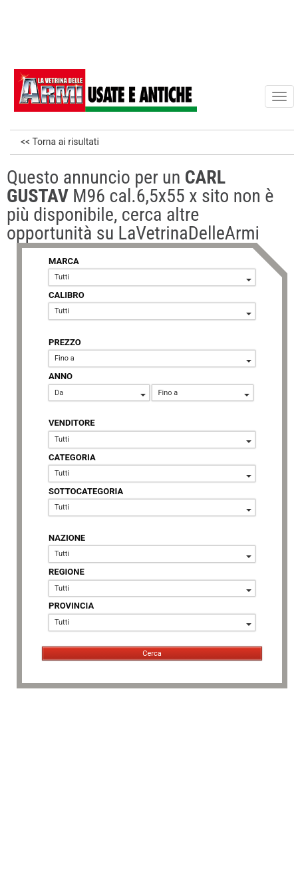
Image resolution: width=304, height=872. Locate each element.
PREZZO (65, 342)
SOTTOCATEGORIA (86, 491)
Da (100, 392)
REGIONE (66, 572)
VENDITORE (72, 423)
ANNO (61, 376)
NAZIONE (67, 538)
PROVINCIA (71, 606)
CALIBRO (66, 295)
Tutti (153, 277)
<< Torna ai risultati (60, 141)
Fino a (153, 358)
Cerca (151, 653)
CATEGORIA (72, 457)
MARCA (64, 261)
